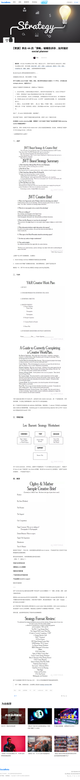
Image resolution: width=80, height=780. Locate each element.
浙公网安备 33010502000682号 (72, 773)
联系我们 (8, 775)
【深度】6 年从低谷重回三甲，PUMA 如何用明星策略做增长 (12, 754)
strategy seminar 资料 (46, 684)
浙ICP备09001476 (75, 771)
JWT (34, 690)
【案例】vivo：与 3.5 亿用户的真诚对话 (39, 753)
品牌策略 (25, 690)
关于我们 (2, 775)
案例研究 (26, 2)
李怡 (37, 57)
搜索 (70, 2)
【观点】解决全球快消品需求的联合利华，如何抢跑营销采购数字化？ (66, 754)
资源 (19, 690)
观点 (15, 690)
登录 (77, 2)
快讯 (14, 2)
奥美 (46, 690)
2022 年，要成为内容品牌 (8, 726)
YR (30, 690)
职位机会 (34, 2)
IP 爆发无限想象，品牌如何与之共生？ (64, 726)
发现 (20, 2)
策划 (51, 690)
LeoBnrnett (40, 690)
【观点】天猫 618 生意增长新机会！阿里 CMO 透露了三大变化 (39, 727)
